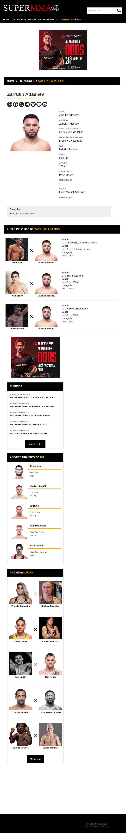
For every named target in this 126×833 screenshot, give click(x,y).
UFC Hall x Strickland (72, 275)
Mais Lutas (35, 759)
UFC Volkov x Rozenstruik (75, 308)
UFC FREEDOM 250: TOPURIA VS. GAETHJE (31, 397)
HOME (6, 19)
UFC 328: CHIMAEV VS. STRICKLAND (28, 434)
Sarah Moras (36, 545)
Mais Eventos (35, 444)
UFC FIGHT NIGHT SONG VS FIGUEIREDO (30, 416)
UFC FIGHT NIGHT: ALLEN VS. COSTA (28, 424)
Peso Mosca (66, 175)
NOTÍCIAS (76, 19)
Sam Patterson (38, 525)
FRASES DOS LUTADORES (41, 19)
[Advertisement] (31, 175)
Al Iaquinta (35, 466)
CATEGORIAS (19, 19)
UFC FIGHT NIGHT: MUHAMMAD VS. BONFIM (32, 406)
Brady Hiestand (38, 486)
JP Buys (34, 506)
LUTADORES (63, 19)
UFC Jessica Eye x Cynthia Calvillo (79, 242)
